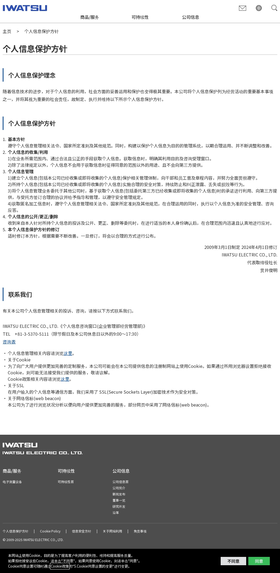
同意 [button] (259, 561)
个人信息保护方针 (15, 531)
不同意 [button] (233, 561)
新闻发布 (118, 494)
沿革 (115, 512)
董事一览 (118, 500)
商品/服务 (89, 17)
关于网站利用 (112, 531)
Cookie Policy (50, 531)
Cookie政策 (60, 566)
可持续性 (140, 17)
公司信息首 (120, 481)
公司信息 (190, 17)
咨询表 (9, 341)
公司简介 (118, 487)
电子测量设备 (12, 481)
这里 (68, 353)
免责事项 (140, 531)
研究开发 (118, 506)
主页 (7, 31)
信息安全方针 (81, 531)
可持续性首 (66, 481)
